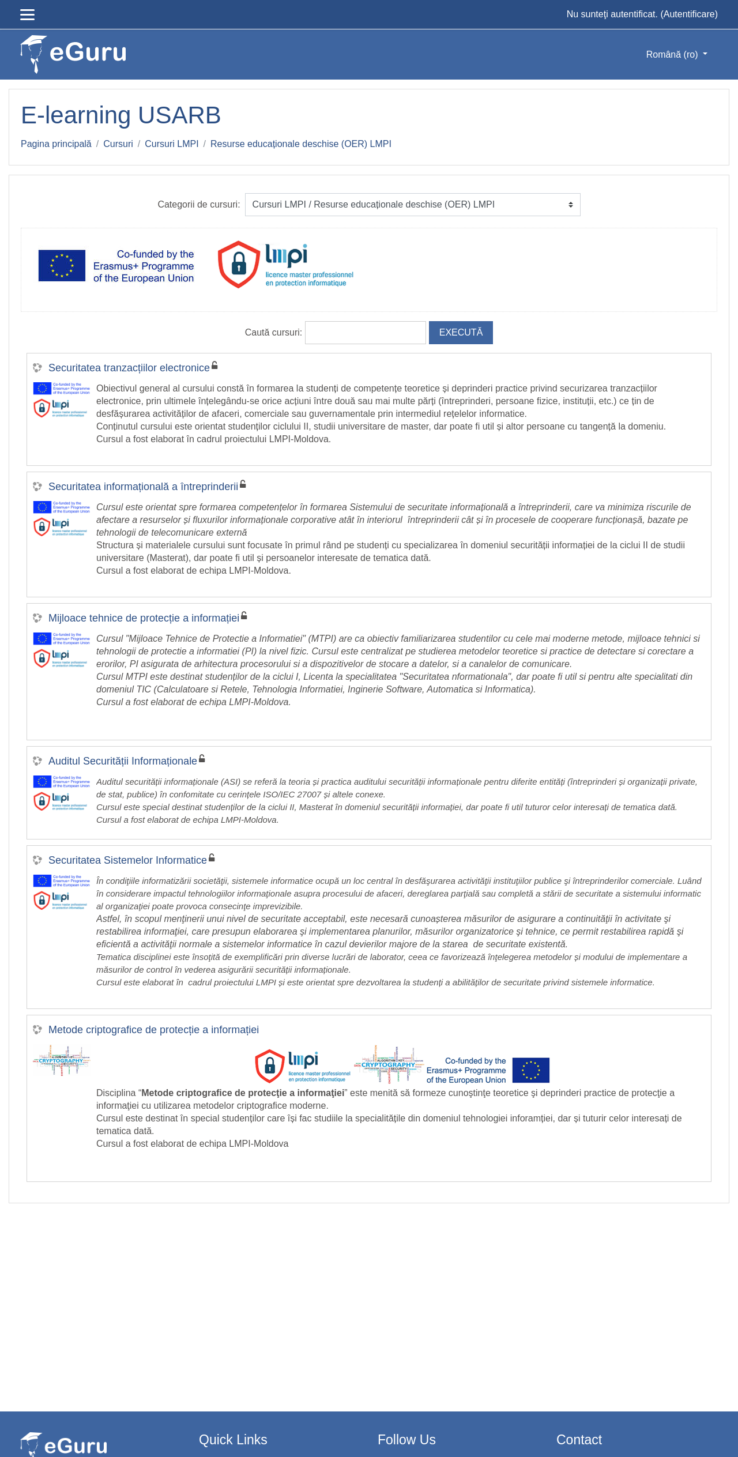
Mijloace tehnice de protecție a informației (143, 618)
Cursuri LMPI (171, 144)
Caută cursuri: (275, 332)
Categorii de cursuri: (198, 204)
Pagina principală (56, 144)
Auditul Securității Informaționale (122, 761)
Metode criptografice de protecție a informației (153, 1030)
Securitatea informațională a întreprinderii (143, 486)
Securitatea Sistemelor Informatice (127, 860)
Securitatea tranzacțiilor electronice (129, 368)
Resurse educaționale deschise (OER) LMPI (300, 144)
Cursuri (118, 144)
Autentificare (689, 14)
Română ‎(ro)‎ (673, 54)
